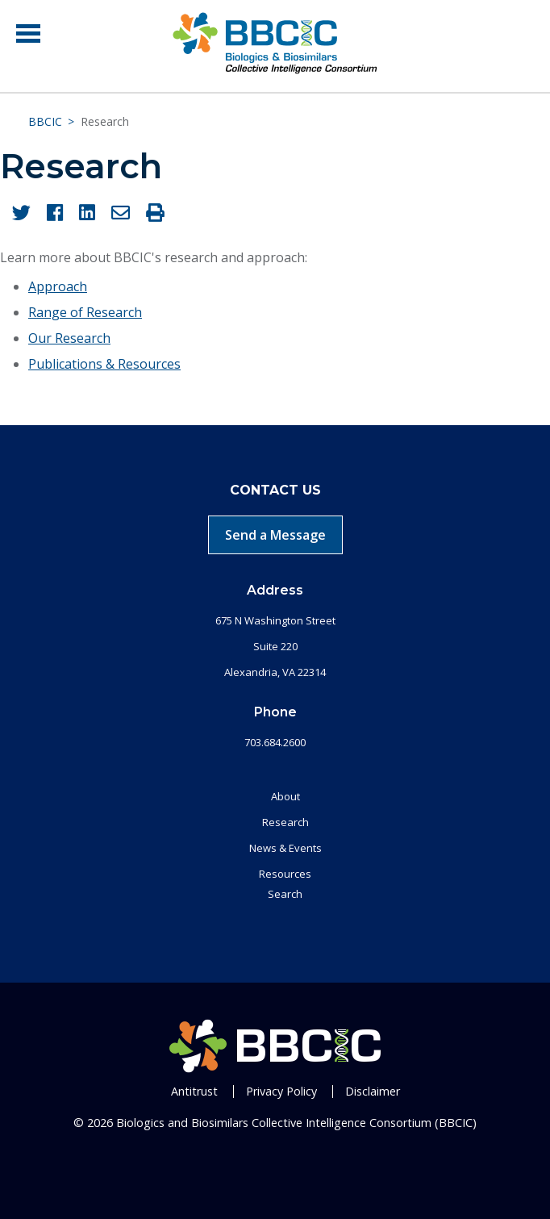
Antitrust (194, 1091)
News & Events (285, 848)
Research (285, 822)
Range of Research (85, 312)
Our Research (69, 338)
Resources (285, 873)
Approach (57, 286)
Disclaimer (372, 1091)
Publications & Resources (104, 364)
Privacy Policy (281, 1091)
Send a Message (275, 535)
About (285, 796)
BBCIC (45, 121)
